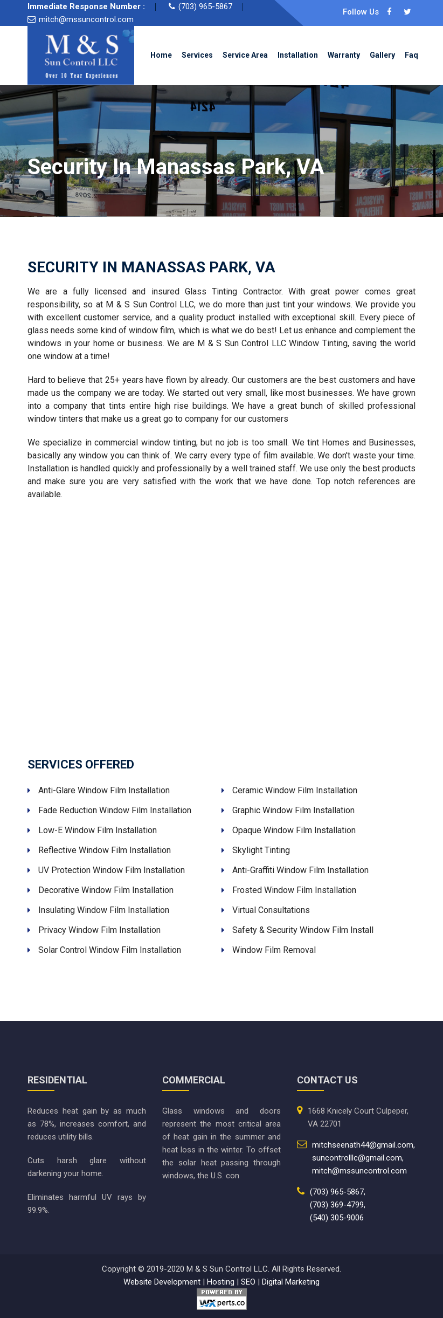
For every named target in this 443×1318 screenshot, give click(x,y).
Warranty (344, 55)
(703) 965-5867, (337, 1192)
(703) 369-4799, (337, 1205)
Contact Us (284, 89)
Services (197, 55)
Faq (411, 55)
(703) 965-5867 (205, 6)
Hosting (220, 1282)
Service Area (245, 55)
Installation (298, 55)
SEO (248, 1282)
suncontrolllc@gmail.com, (358, 1158)
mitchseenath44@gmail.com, (363, 1145)
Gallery (382, 55)
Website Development (161, 1282)
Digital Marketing (291, 1282)
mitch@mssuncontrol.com (86, 19)
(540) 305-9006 (337, 1218)
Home (161, 55)
